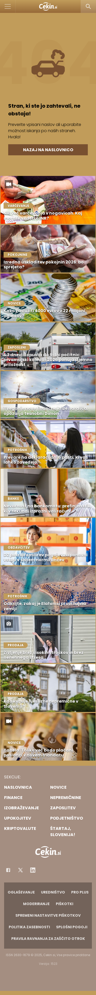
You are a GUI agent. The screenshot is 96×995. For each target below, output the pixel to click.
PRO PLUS (80, 892)
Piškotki (64, 903)
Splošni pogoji (71, 927)
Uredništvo (53, 892)
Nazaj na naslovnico (48, 150)
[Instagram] (33, 870)
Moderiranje (36, 903)
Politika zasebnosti (29, 927)
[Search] (88, 6)
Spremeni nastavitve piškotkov (48, 915)
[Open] (8, 6)
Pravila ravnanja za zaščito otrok (48, 938)
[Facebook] (8, 870)
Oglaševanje (21, 892)
